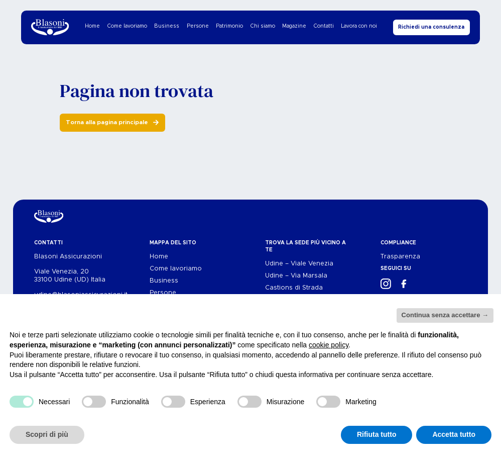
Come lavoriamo (127, 26)
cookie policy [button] (328, 345)
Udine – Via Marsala (296, 275)
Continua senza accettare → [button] (445, 315)
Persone (198, 26)
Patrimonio (229, 26)
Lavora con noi (359, 26)
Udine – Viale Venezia (299, 263)
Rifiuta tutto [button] (377, 434)
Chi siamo (262, 26)
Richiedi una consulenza (431, 27)
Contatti (324, 26)
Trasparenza (400, 256)
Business (166, 26)
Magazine (294, 26)
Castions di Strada (294, 288)
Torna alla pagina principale (107, 122)
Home (92, 26)
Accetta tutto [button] (453, 434)
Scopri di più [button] (47, 434)
